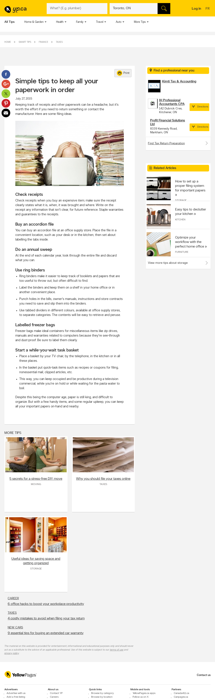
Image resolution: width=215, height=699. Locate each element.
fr (208, 9)
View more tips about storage (168, 263)
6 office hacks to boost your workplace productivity (46, 604)
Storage (36, 568)
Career (13, 598)
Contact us (204, 675)
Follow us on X (141, 697)
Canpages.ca (181, 697)
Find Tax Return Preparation (178, 143)
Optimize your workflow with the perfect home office (189, 242)
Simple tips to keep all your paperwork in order (56, 86)
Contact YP (56, 693)
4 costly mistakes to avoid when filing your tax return (46, 618)
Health (60, 22)
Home (7, 42)
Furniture (181, 252)
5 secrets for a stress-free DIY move (35, 479)
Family (80, 22)
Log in (196, 9)
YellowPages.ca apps (144, 693)
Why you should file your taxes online (103, 479)
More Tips (140, 22)
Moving (36, 484)
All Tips (9, 22)
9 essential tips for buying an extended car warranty (46, 633)
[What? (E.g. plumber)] (77, 8)
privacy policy (11, 653)
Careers (54, 697)
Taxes (59, 42)
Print (123, 73)
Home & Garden (34, 22)
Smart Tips (25, 42)
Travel (99, 22)
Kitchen (180, 219)
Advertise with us (16, 693)
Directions (199, 106)
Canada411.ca (181, 693)
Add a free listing (16, 697)
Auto (118, 22)
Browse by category (102, 693)
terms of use (116, 650)
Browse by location (101, 697)
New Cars (15, 627)
